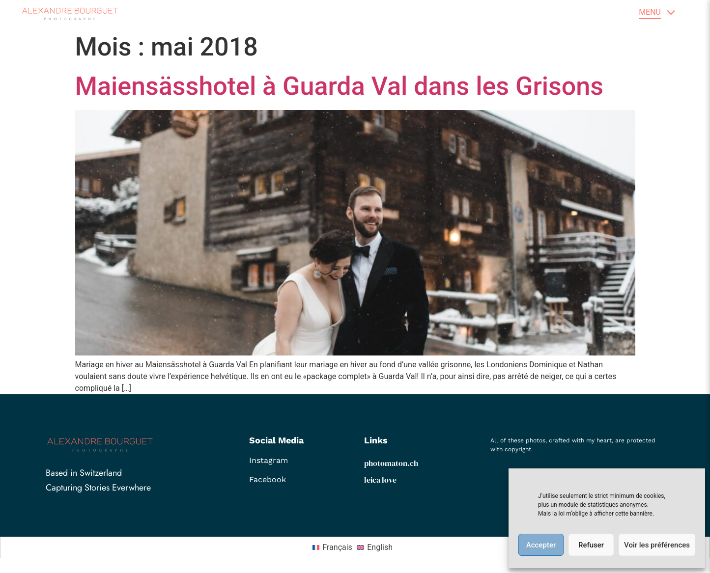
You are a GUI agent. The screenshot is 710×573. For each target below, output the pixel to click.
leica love (380, 479)
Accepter (541, 545)
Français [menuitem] (337, 547)
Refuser (591, 545)
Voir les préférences (657, 545)
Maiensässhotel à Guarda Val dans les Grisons (339, 86)
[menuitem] (334, 547)
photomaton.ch (391, 463)
